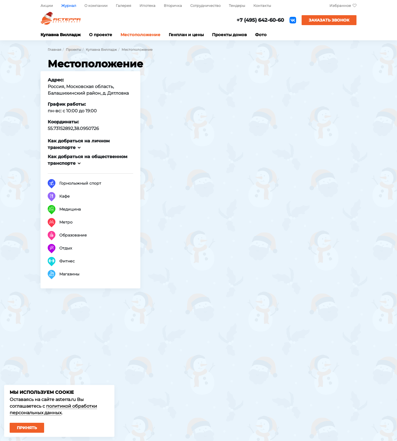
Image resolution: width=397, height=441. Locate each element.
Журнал (68, 5)
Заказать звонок (329, 20)
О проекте (100, 34)
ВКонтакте (292, 20)
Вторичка (173, 5)
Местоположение (140, 34)
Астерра (61, 20)
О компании (96, 5)
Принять (27, 427)
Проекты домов (229, 34)
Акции (47, 5)
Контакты (262, 5)
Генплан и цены (186, 34)
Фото (261, 34)
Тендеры (237, 5)
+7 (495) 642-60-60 (260, 20)
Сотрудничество (205, 5)
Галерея (123, 5)
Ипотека (147, 5)
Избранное (340, 5)
